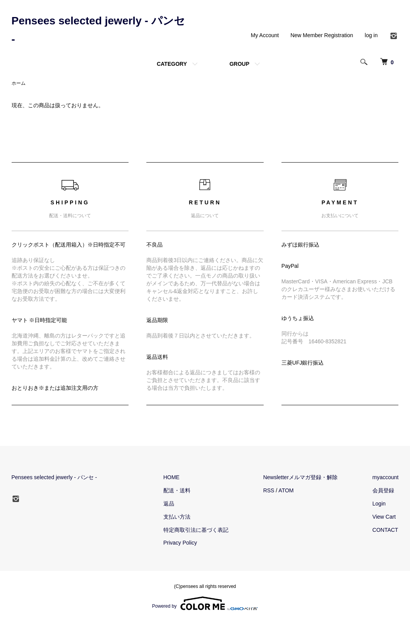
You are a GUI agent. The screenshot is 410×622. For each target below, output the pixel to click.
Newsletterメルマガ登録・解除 (300, 477)
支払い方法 (176, 517)
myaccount (385, 477)
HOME (171, 477)
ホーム (19, 83)
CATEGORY (172, 64)
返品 (168, 503)
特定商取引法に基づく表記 (195, 530)
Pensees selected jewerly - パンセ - (54, 477)
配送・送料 (176, 490)
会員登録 (383, 490)
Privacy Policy (180, 543)
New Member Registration (321, 35)
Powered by (205, 603)
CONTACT (385, 530)
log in (371, 35)
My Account (265, 35)
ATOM (285, 490)
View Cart (384, 517)
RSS (268, 490)
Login (379, 503)
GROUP (239, 64)
